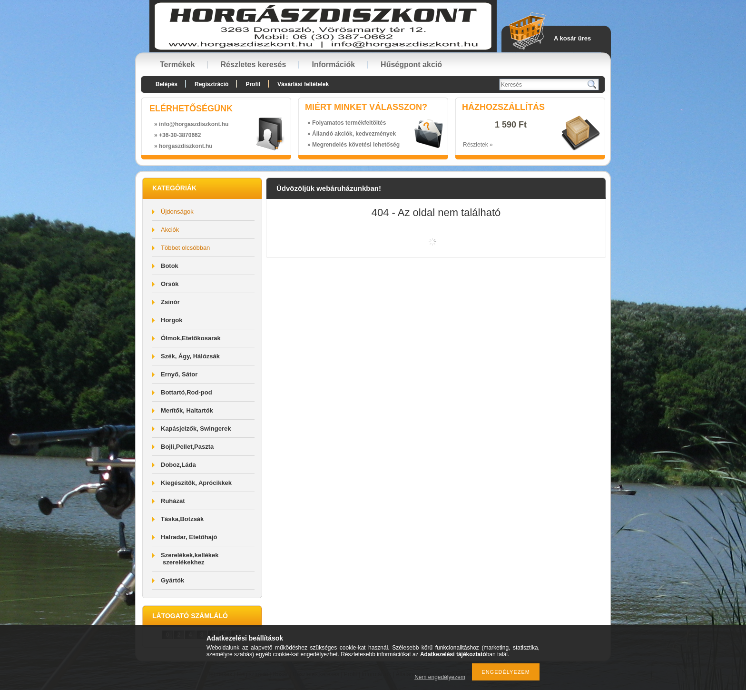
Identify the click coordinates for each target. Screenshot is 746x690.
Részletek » (478, 144)
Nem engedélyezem (439, 677)
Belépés (166, 84)
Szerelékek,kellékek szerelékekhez (189, 559)
